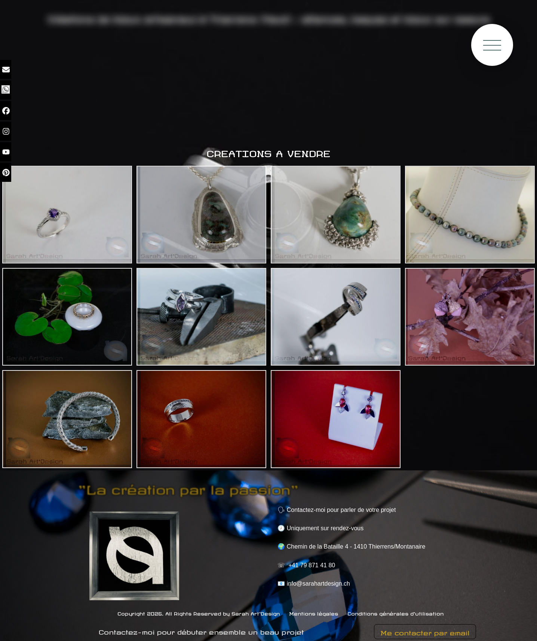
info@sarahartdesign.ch (318, 583)
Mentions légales (313, 613)
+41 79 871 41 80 (311, 565)
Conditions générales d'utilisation (395, 613)
